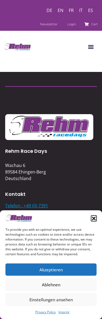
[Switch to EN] (60, 10)
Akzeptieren (51, 269)
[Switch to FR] (71, 10)
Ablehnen (51, 284)
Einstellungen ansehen (51, 299)
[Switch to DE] (49, 10)
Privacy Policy (45, 312)
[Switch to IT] (80, 10)
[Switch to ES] (90, 10)
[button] (94, 218)
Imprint (63, 312)
